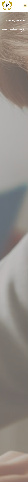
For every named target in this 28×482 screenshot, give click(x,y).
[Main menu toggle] (25, 5)
